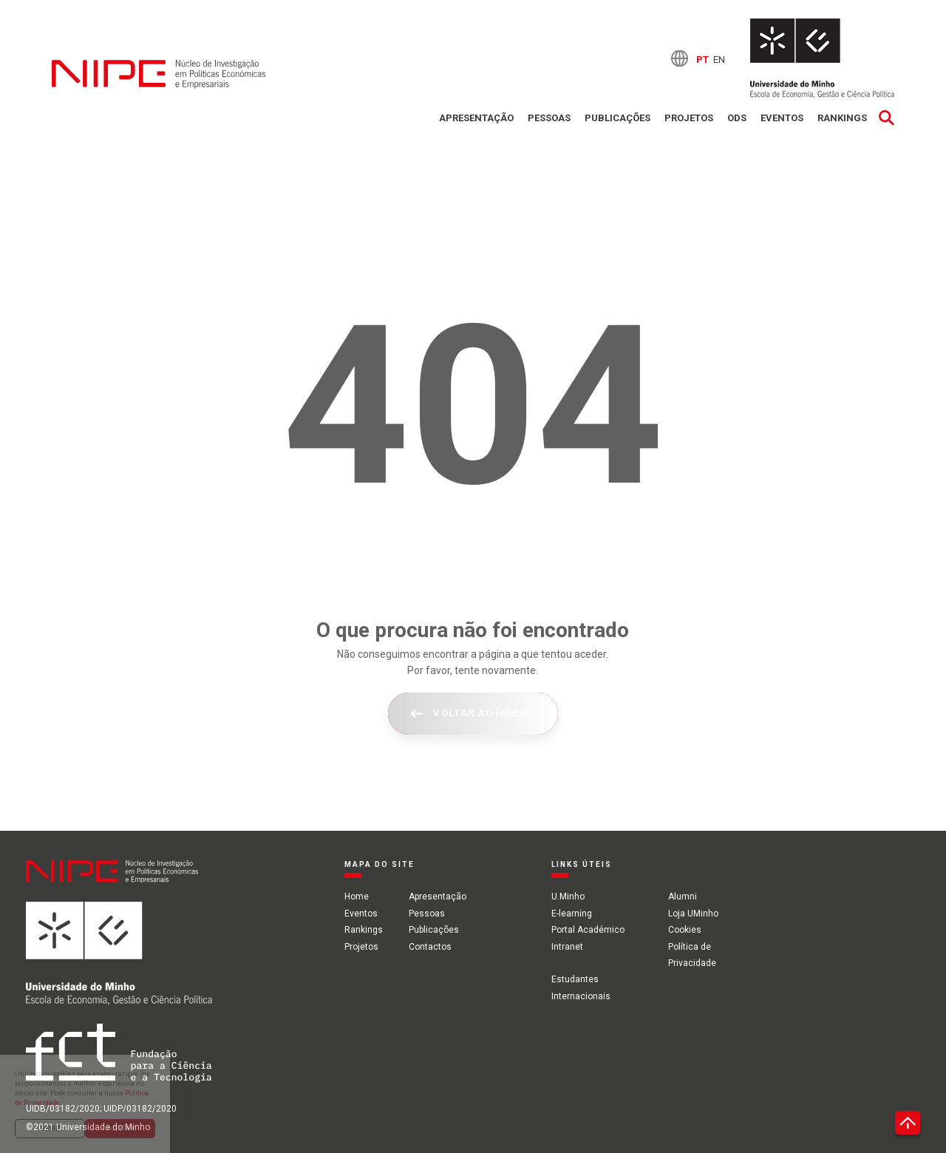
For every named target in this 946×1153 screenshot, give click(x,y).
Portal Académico (588, 930)
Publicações (617, 117)
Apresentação (476, 117)
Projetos (688, 117)
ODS (736, 117)
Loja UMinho (693, 913)
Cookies (684, 930)
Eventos (781, 117)
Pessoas (549, 117)
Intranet (567, 947)
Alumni (682, 896)
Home (356, 896)
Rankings (842, 117)
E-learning (571, 913)
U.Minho (568, 896)
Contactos (430, 947)
